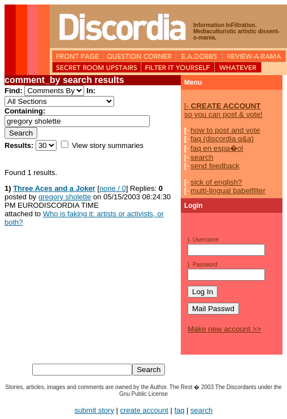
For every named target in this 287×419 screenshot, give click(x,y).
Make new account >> (224, 329)
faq (179, 410)
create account (144, 410)
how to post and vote (225, 130)
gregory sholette (64, 197)
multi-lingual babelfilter (228, 190)
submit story (94, 410)
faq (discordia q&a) (222, 138)
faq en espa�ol (216, 148)
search (201, 157)
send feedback (215, 166)
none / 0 (112, 188)
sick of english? (216, 182)
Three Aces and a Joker (54, 188)
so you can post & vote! (223, 110)
